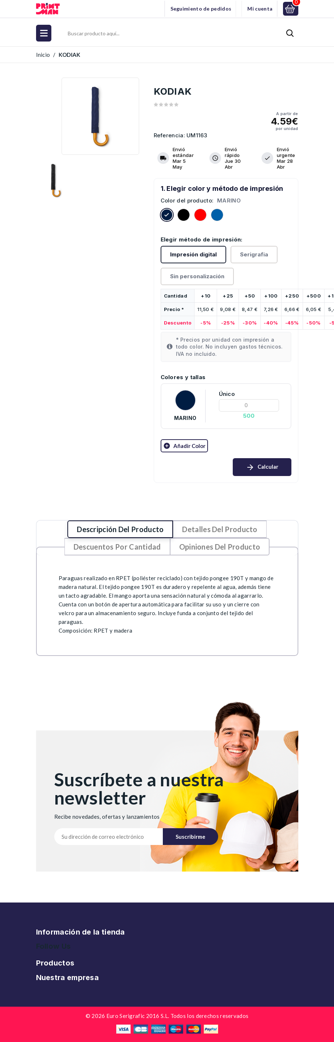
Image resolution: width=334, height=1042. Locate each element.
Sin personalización (197, 276)
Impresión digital (193, 254)
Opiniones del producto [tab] (219, 546)
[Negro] (183, 216)
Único (227, 393)
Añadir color (184, 445)
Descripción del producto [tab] (120, 529)
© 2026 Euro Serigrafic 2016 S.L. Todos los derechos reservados (167, 1015)
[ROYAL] (217, 216)
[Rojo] (200, 216)
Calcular (262, 467)
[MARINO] (167, 216)
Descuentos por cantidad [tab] (117, 546)
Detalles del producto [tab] (219, 529)
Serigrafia (254, 254)
